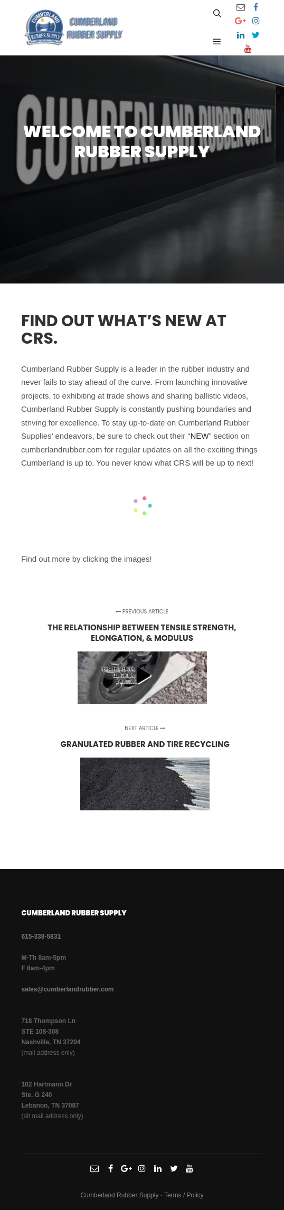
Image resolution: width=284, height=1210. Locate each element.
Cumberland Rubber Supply (119, 1195)
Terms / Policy (184, 1195)
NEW (199, 435)
